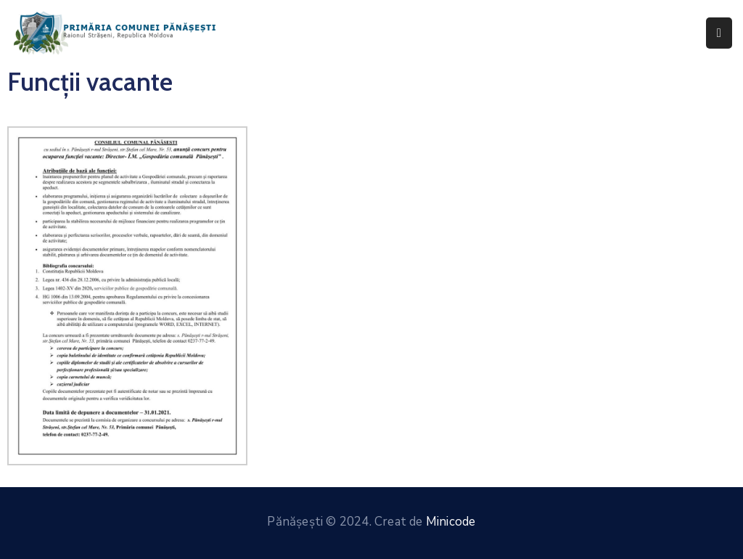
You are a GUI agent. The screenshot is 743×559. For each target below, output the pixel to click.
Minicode (451, 521)
